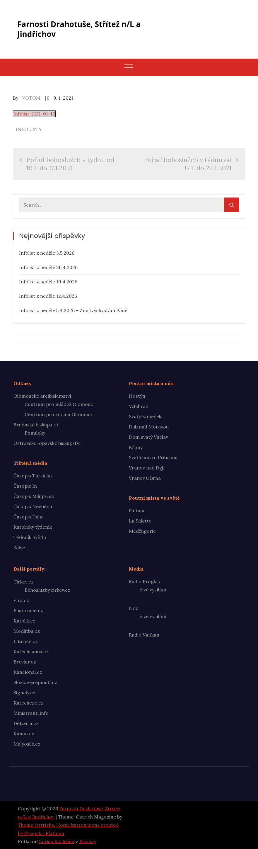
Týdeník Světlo (29, 537)
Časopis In (25, 486)
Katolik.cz (24, 621)
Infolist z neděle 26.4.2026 (48, 267)
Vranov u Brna (145, 478)
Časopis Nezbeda (32, 506)
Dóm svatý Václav (148, 437)
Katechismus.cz (31, 651)
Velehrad (138, 406)
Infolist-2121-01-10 (34, 114)
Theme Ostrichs (36, 825)
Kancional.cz (27, 672)
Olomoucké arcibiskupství (42, 396)
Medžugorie (142, 531)
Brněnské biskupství (35, 425)
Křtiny (136, 447)
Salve (19, 547)
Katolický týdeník (32, 527)
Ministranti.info (31, 713)
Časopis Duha (28, 517)
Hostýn (137, 396)
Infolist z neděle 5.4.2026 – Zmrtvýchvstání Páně (73, 310)
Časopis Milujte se (33, 496)
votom (31, 98)
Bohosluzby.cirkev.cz (47, 590)
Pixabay (87, 841)
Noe (133, 608)
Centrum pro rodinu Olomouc (58, 414)
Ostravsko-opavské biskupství (47, 443)
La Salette (140, 521)
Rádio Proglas (144, 581)
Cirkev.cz (23, 582)
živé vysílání (153, 590)
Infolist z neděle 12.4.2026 (48, 296)
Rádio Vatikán (144, 635)
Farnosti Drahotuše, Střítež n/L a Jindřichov (79, 29)
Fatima (136, 510)
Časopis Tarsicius (33, 476)
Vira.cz (21, 600)
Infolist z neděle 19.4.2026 (48, 282)
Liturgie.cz (25, 641)
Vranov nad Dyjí (147, 468)
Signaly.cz (24, 692)
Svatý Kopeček (145, 416)
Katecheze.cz (28, 703)
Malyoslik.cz (26, 744)
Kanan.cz (23, 733)
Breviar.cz (24, 662)
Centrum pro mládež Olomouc (59, 404)
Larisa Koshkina (56, 841)
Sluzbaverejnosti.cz (35, 682)
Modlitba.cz (26, 631)
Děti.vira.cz (26, 723)
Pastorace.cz (28, 610)
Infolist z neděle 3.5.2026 (46, 253)
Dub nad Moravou (149, 427)
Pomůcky (35, 433)
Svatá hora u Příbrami (153, 457)
